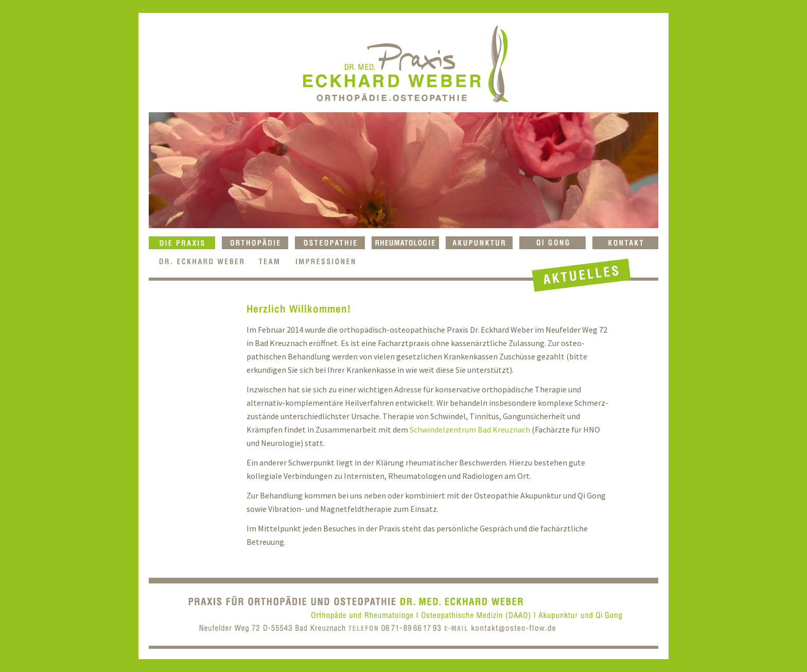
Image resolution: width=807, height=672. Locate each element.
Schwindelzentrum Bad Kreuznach (470, 429)
